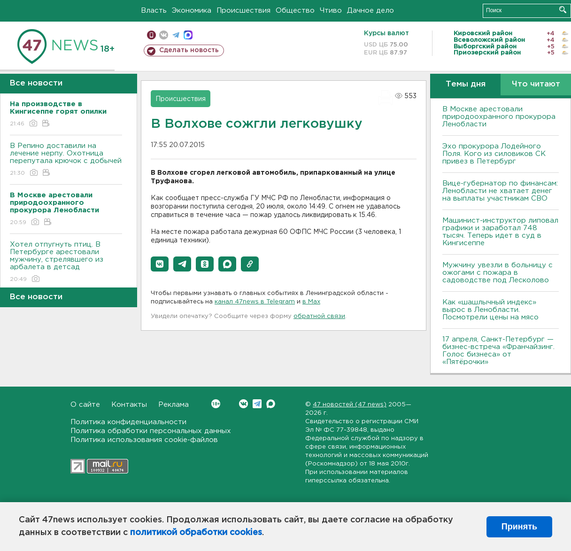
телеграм (175, 35)
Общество (295, 11)
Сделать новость (189, 50)
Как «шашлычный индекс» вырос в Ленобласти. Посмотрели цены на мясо (491, 309)
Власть (154, 11)
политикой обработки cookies (196, 532)
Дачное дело (370, 11)
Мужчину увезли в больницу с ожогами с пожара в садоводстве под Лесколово (497, 272)
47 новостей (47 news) (349, 404)
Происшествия (243, 11)
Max (270, 403)
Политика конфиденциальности (128, 422)
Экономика (191, 11)
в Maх (311, 301)
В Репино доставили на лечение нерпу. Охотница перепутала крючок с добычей (66, 160)
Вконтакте (215, 403)
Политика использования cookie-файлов (144, 440)
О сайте (85, 405)
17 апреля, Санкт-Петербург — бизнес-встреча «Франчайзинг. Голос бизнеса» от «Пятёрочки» (498, 350)
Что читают (536, 84)
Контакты (129, 405)
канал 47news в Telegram (255, 301)
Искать (562, 9)
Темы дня (466, 84)
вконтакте (163, 35)
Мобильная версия (151, 35)
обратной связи (319, 316)
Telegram (257, 403)
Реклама (173, 405)
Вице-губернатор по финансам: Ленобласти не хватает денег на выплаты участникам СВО (500, 191)
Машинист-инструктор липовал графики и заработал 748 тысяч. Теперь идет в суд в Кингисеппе (500, 231)
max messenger (188, 35)
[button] (160, 264)
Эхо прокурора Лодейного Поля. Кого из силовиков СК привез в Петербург (494, 153)
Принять (519, 526)
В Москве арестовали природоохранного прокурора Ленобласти (499, 116)
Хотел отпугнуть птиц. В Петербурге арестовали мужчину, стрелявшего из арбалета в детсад (66, 262)
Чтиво (331, 11)
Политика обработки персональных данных (150, 431)
